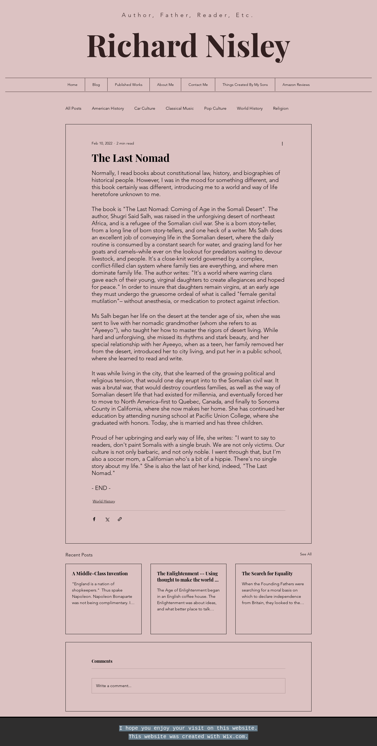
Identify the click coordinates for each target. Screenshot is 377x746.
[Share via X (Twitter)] (106, 519)
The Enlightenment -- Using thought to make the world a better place (187, 576)
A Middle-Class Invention (100, 573)
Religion (281, 108)
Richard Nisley (188, 44)
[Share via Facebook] (94, 519)
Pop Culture (215, 108)
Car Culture (144, 108)
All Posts (73, 108)
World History (250, 108)
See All (306, 554)
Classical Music (180, 108)
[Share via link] (119, 519)
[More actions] (282, 143)
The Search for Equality (267, 573)
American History (108, 108)
